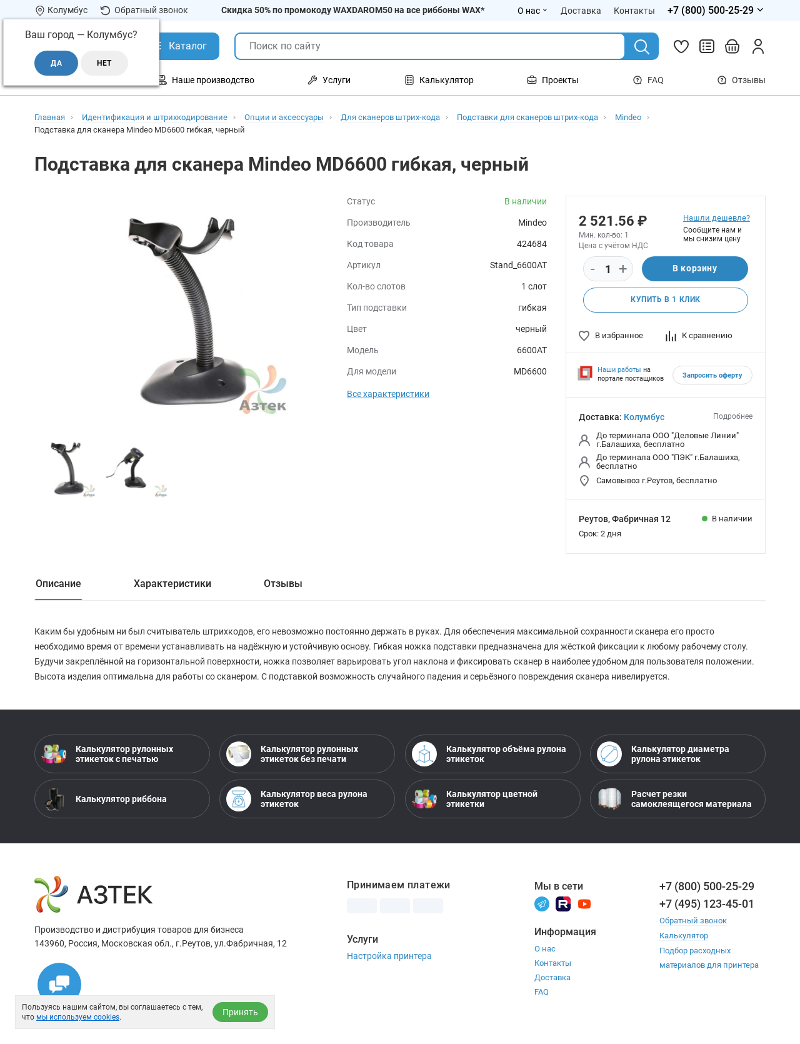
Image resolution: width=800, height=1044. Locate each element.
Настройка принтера (389, 956)
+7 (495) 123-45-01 (706, 903)
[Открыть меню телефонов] (717, 10)
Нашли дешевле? (716, 218)
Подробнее (732, 416)
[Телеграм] (541, 903)
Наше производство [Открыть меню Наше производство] (205, 80)
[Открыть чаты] (59, 984)
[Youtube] (584, 903)
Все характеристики (388, 394)
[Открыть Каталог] (178, 46)
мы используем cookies (77, 1017)
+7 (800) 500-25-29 (706, 886)
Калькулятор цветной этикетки (475, 798)
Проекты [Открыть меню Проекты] (553, 80)
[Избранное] (681, 46)
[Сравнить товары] (706, 46)
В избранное (611, 335)
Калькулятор (683, 935)
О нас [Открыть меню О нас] (533, 11)
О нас (545, 948)
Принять (240, 1012)
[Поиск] (641, 46)
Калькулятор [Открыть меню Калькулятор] (439, 80)
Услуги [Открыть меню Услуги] (329, 80)
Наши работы (619, 370)
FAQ (648, 80)
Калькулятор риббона (104, 798)
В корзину (694, 269)
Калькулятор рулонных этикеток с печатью (107, 753)
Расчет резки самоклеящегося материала (674, 798)
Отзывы (741, 80)
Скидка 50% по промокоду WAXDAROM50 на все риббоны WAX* (352, 10)
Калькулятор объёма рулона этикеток (489, 753)
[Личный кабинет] (758, 46)
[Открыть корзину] (732, 46)
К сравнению (699, 335)
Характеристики (172, 584)
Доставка (552, 977)
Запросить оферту (712, 375)
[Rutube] (563, 903)
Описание (58, 584)
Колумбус (644, 417)
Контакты (552, 963)
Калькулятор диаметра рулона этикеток (663, 753)
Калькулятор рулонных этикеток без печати (292, 753)
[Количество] (608, 269)
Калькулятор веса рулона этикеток (297, 798)
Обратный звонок (144, 10)
